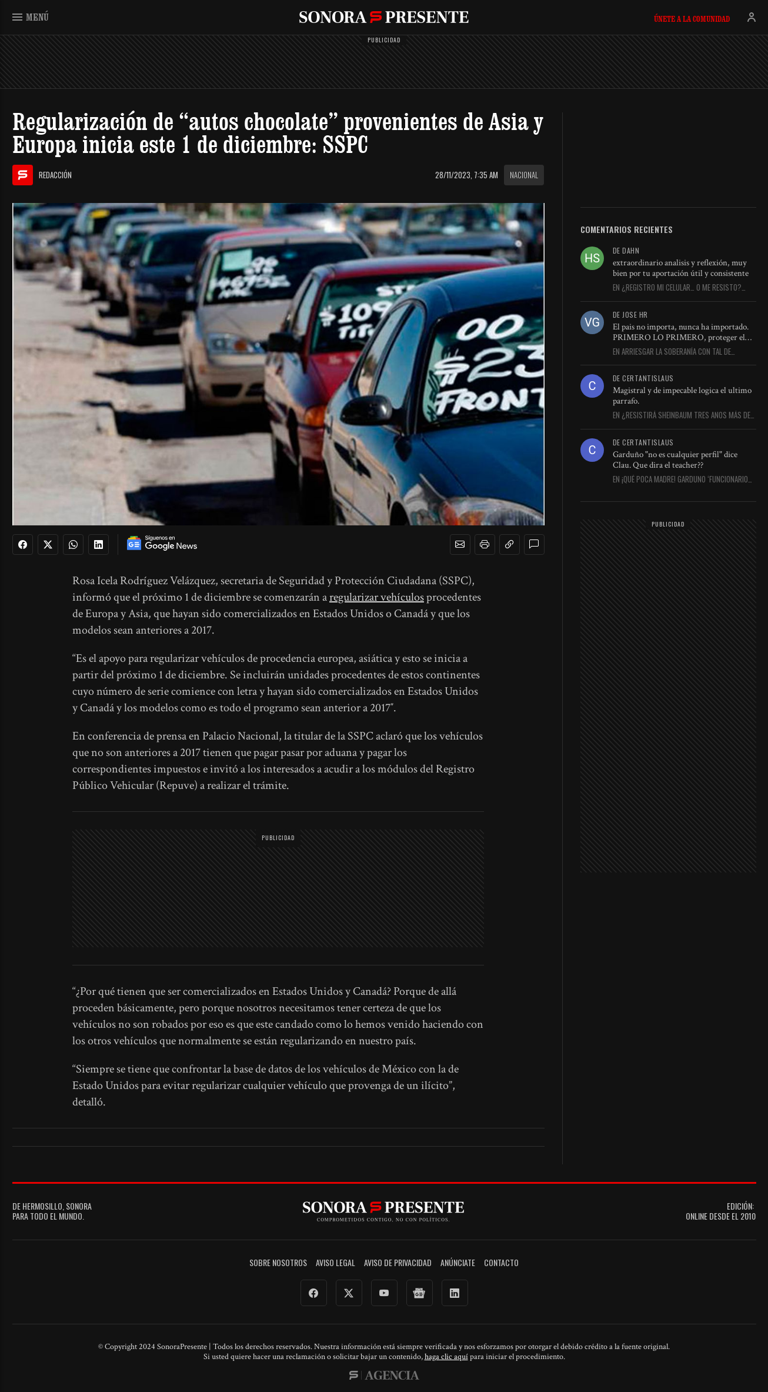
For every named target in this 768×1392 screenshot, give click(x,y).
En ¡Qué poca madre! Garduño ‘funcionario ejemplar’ (680, 479)
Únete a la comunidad (692, 19)
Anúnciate (457, 1263)
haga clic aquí (446, 1356)
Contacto (501, 1263)
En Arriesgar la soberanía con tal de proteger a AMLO (672, 352)
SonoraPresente (384, 17)
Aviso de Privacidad (398, 1263)
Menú (30, 17)
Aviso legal (335, 1263)
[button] (460, 545)
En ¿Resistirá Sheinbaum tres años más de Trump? (681, 415)
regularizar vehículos (376, 597)
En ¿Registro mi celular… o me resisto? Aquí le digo (677, 287)
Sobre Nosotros (278, 1263)
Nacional (524, 175)
